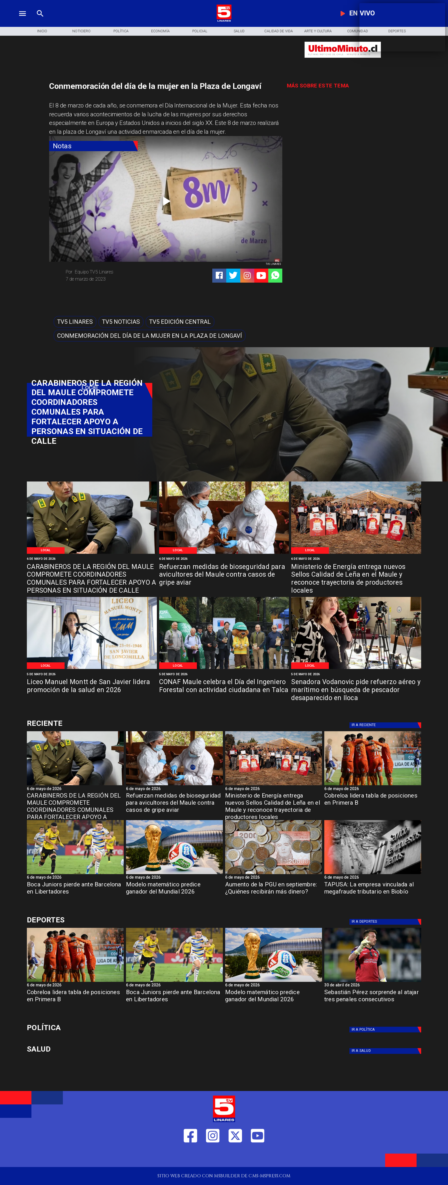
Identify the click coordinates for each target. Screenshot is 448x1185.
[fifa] (174, 873)
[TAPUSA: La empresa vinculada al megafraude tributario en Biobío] (372, 893)
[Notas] (93, 146)
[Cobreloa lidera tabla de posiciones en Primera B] (372, 805)
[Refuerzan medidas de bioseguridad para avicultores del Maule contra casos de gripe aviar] (224, 575)
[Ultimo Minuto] (343, 60)
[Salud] (239, 31)
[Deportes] (89, 723)
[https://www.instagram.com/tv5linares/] (247, 275)
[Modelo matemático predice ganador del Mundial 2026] (174, 893)
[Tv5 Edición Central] (180, 322)
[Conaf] (224, 668)
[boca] (75, 873)
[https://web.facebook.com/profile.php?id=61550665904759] (190, 1156)
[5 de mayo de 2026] (92, 674)
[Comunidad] (357, 31)
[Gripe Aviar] (224, 553)
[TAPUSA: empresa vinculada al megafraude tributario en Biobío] (372, 873)
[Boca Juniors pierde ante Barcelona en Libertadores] (75, 893)
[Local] (45, 550)
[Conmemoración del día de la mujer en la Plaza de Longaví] (149, 335)
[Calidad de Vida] (278, 31)
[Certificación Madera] (356, 553)
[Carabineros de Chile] (92, 553)
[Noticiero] (81, 31)
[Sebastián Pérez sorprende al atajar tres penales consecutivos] (372, 1001)
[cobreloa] (372, 785)
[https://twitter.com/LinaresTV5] (235, 1156)
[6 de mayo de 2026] (92, 558)
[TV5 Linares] (75, 322)
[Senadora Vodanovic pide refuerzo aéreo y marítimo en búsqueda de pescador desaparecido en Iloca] (356, 690)
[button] (75, 322)
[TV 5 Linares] (40, 20)
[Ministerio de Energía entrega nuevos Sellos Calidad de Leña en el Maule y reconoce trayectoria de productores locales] (356, 575)
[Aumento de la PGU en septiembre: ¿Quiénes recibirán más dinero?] (273, 873)
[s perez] (372, 981)
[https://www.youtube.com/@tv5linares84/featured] (261, 275)
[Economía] (160, 31)
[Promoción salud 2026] (92, 668)
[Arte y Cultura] (318, 31)
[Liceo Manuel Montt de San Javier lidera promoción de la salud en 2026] (92, 690)
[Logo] (224, 20)
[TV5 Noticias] (121, 322)
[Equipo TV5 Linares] (113, 272)
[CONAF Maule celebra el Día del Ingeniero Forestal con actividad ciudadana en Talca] (224, 690)
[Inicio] (42, 31)
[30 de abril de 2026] (372, 986)
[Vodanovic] (356, 668)
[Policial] (199, 31)
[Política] (121, 31)
